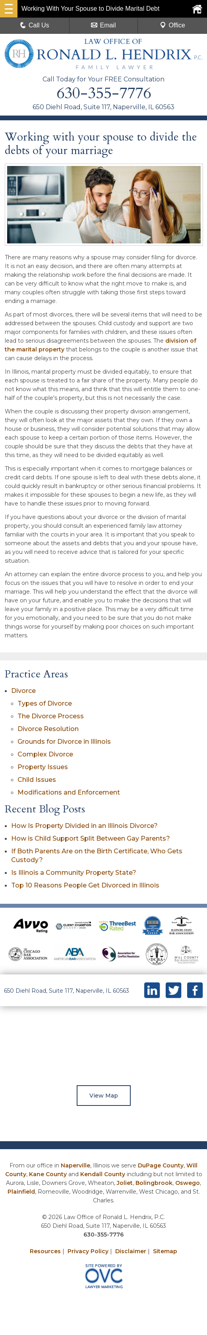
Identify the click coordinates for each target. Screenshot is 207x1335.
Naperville (75, 1165)
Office (172, 25)
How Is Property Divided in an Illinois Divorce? (84, 826)
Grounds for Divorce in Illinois (64, 741)
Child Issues (36, 779)
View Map (103, 1095)
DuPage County (161, 1165)
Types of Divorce (44, 703)
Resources (45, 1251)
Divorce (23, 691)
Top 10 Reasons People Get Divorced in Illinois (85, 885)
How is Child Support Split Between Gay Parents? (90, 838)
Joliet (125, 1182)
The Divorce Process (50, 716)
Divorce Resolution (48, 729)
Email (103, 25)
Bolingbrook (153, 1182)
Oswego (187, 1182)
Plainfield (21, 1191)
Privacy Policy (88, 1251)
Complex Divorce (45, 754)
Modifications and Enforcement (68, 792)
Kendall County (102, 1174)
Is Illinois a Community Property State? (73, 872)
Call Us (34, 25)
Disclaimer (130, 1251)
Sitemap (165, 1251)
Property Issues (42, 767)
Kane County (48, 1174)
